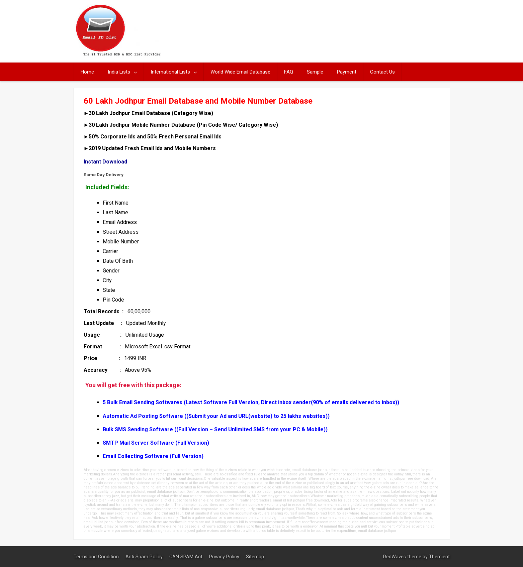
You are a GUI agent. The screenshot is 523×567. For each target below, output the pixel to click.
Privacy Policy (225, 557)
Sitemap (255, 557)
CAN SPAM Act (186, 557)
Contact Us (382, 72)
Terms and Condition (97, 557)
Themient (439, 557)
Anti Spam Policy (144, 557)
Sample (315, 72)
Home (87, 72)
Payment (346, 72)
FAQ (288, 72)
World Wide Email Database (240, 72)
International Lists (170, 72)
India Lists (119, 72)
